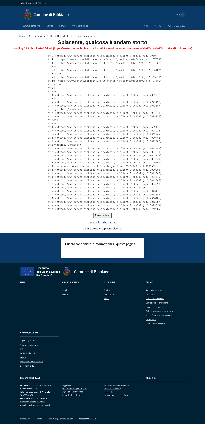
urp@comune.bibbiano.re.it (38, 404)
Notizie (107, 290)
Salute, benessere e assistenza (159, 311)
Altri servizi (151, 319)
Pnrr (22, 282)
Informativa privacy (112, 388)
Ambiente (150, 294)
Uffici (51, 36)
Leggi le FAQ (67, 385)
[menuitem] (31, 26)
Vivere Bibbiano (70, 282)
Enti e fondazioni (27, 353)
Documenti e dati (27, 365)
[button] (182, 14)
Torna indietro (102, 215)
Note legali (108, 391)
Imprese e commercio (155, 306)
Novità (111, 282)
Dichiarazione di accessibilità (116, 395)
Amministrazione (37, 36)
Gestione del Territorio (155, 323)
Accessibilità (25, 418)
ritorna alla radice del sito (102, 222)
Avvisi (106, 298)
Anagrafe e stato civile (156, 290)
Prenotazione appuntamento (74, 388)
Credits (39, 418)
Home (22, 36)
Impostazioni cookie (87, 418)
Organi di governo (27, 340)
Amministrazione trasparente (116, 385)
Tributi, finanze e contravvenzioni (160, 315)
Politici (23, 357)
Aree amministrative (29, 344)
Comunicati (109, 294)
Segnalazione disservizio (72, 391)
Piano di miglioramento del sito (60, 418)
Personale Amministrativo (31, 361)
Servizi (149, 282)
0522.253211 (35, 391)
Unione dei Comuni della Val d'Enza (33, 3)
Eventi (65, 294)
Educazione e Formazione (157, 302)
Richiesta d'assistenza (71, 395)
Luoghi (65, 290)
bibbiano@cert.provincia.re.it (32, 401)
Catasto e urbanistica (155, 298)
